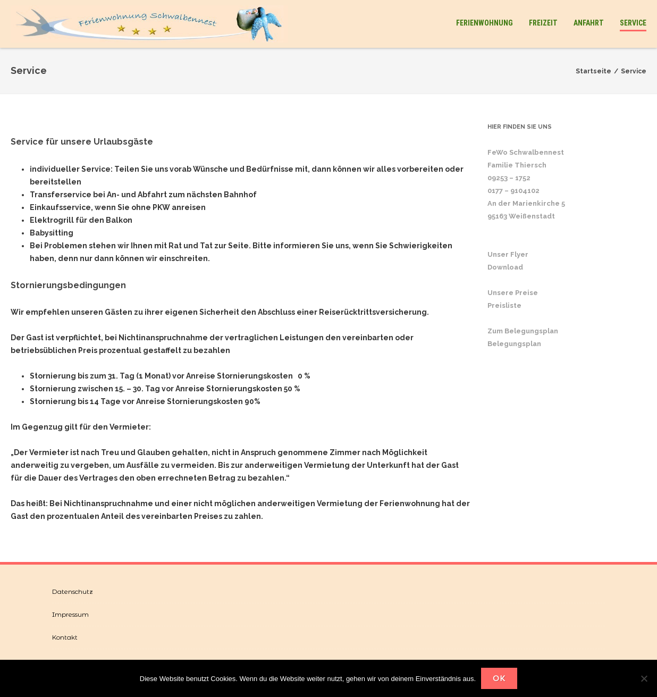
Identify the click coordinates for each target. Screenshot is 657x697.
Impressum (70, 614)
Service (633, 23)
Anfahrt (589, 23)
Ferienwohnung (484, 23)
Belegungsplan (514, 344)
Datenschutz (72, 591)
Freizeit (543, 23)
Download (505, 267)
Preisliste (504, 305)
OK (499, 678)
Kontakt (65, 637)
